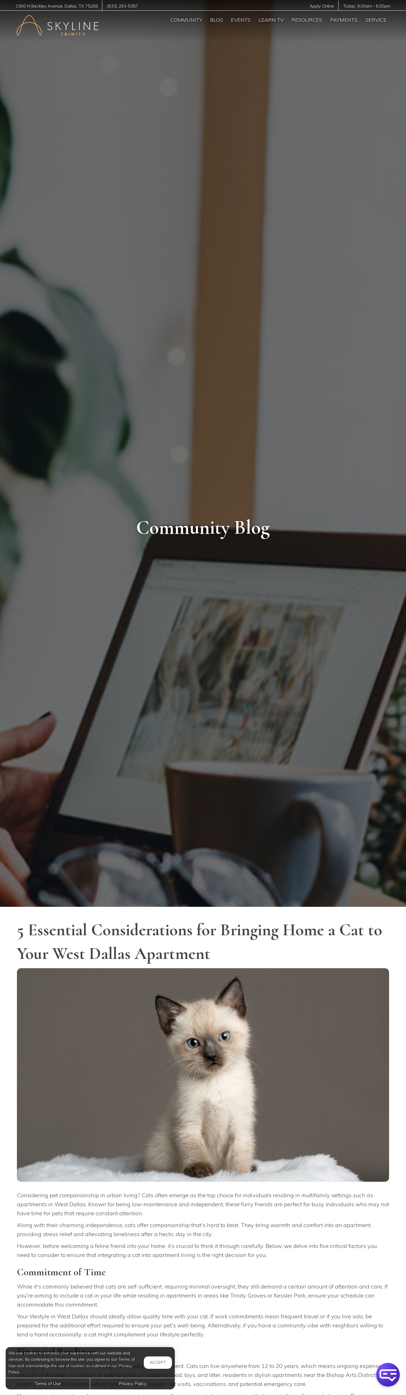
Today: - (366, 6)
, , (57, 6)
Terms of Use (48, 1383)
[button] (388, 1375)
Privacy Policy (132, 1383)
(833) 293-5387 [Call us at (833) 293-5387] (122, 6)
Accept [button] (158, 1362)
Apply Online (321, 6)
